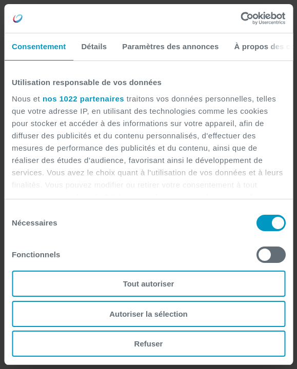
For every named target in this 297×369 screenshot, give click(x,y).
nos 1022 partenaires (83, 98)
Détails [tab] (94, 46)
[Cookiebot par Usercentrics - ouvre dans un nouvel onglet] (240, 18)
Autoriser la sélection (148, 314)
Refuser (148, 343)
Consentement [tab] (39, 46)
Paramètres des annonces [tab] (170, 46)
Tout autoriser (148, 283)
